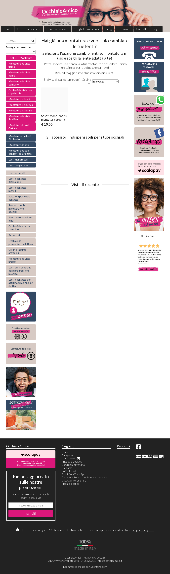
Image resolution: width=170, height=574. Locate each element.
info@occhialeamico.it (109, 560)
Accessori (14, 235)
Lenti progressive (18, 165)
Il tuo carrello (71, 458)
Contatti (141, 29)
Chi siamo (124, 29)
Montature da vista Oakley (19, 126)
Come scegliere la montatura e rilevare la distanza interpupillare (84, 479)
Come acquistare (57, 29)
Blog (109, 29)
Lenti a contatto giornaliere (17, 180)
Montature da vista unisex (19, 260)
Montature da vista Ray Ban (19, 117)
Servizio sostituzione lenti (20, 219)
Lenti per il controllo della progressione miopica (19, 270)
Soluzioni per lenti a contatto (19, 198)
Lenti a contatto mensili (17, 189)
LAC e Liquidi (69, 471)
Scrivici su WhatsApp (73, 474)
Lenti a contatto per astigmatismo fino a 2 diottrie (20, 282)
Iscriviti (31, 513)
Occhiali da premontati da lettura (20, 242)
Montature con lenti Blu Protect (19, 137)
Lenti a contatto (17, 172)
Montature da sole (18, 144)
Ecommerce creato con (85, 566)
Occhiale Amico (148, 236)
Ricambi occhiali (70, 483)
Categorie (67, 455)
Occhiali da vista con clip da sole (20, 91)
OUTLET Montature (20, 57)
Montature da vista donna (19, 74)
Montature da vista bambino (19, 83)
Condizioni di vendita (73, 464)
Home (7, 29)
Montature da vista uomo (19, 65)
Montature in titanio (19, 98)
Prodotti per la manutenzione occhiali (16, 208)
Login (156, 29)
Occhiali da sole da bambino (19, 228)
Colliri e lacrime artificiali (17, 251)
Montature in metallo (20, 110)
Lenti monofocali (18, 159)
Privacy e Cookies (72, 461)
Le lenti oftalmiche (29, 29)
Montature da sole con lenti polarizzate (20, 152)
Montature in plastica (20, 104)
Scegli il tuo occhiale (87, 29)
